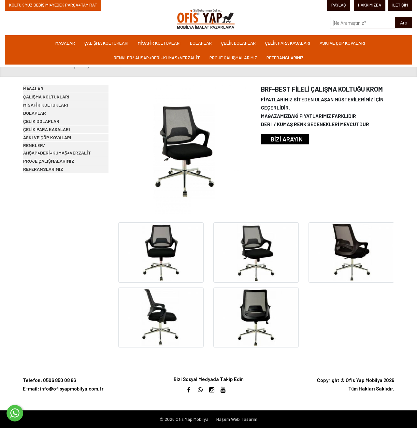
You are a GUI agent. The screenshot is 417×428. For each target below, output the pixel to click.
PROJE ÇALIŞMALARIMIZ (233, 57)
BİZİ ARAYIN (287, 139)
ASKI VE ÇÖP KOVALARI (342, 43)
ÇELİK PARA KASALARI (287, 43)
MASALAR (65, 43)
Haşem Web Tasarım (236, 419)
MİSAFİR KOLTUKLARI (159, 43)
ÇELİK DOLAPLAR (238, 43)
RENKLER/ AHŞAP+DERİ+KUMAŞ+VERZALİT (157, 57)
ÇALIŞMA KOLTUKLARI (106, 43)
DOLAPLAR (201, 43)
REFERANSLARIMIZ (285, 57)
